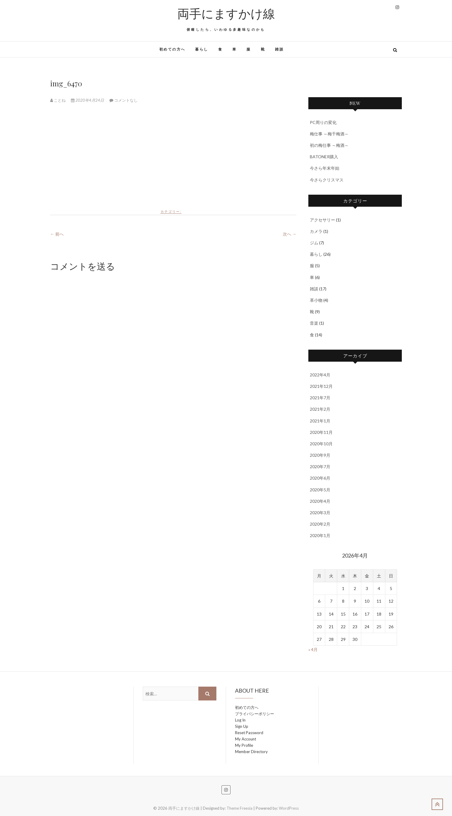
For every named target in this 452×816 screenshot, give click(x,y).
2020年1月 (320, 535)
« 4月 (313, 649)
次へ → (289, 233)
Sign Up (241, 726)
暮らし (201, 49)
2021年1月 (320, 420)
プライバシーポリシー (254, 713)
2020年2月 (320, 524)
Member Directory (251, 751)
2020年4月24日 (88, 100)
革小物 (316, 300)
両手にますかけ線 (226, 13)
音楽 (314, 323)
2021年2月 (320, 409)
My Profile (244, 745)
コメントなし (126, 100)
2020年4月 (320, 501)
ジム (314, 242)
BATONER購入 (324, 156)
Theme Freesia (239, 808)
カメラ (316, 231)
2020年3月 (320, 512)
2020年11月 (321, 432)
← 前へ (57, 233)
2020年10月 (321, 443)
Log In (240, 720)
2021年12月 (321, 386)
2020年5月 (320, 489)
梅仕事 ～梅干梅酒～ (329, 133)
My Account (245, 739)
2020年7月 (320, 466)
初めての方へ (172, 49)
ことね (58, 100)
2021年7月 (320, 397)
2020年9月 (320, 455)
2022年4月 (320, 374)
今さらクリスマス (327, 179)
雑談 (279, 49)
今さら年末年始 (324, 168)
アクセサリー (322, 219)
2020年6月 (320, 478)
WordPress (289, 808)
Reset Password (249, 732)
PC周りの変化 (323, 122)
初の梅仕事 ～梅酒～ (329, 145)
